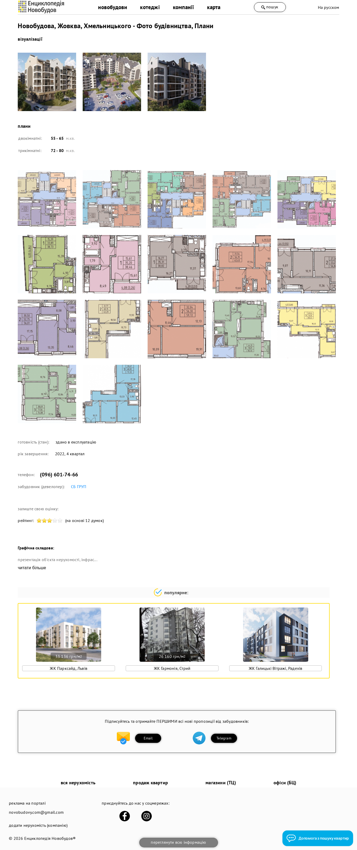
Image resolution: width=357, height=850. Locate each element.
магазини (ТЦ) (220, 783)
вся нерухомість (78, 783)
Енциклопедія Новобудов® (50, 838)
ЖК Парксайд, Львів (68, 668)
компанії (183, 7)
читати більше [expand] (32, 568)
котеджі (150, 7)
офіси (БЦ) (285, 783)
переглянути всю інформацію (178, 842)
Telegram (223, 738)
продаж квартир (150, 783)
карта (213, 7)
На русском (328, 7)
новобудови (112, 7)
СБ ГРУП (78, 486)
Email (148, 738)
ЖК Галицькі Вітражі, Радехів (275, 668)
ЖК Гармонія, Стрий (172, 668)
